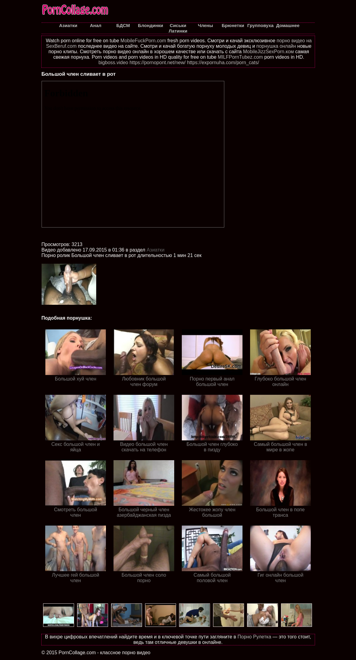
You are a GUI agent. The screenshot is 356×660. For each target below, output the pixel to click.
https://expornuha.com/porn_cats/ (223, 62)
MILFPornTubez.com (240, 57)
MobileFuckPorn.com (143, 40)
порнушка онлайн (276, 46)
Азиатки (155, 249)
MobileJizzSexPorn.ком (268, 51)
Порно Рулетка (254, 636)
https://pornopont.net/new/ (158, 62)
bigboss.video (113, 62)
